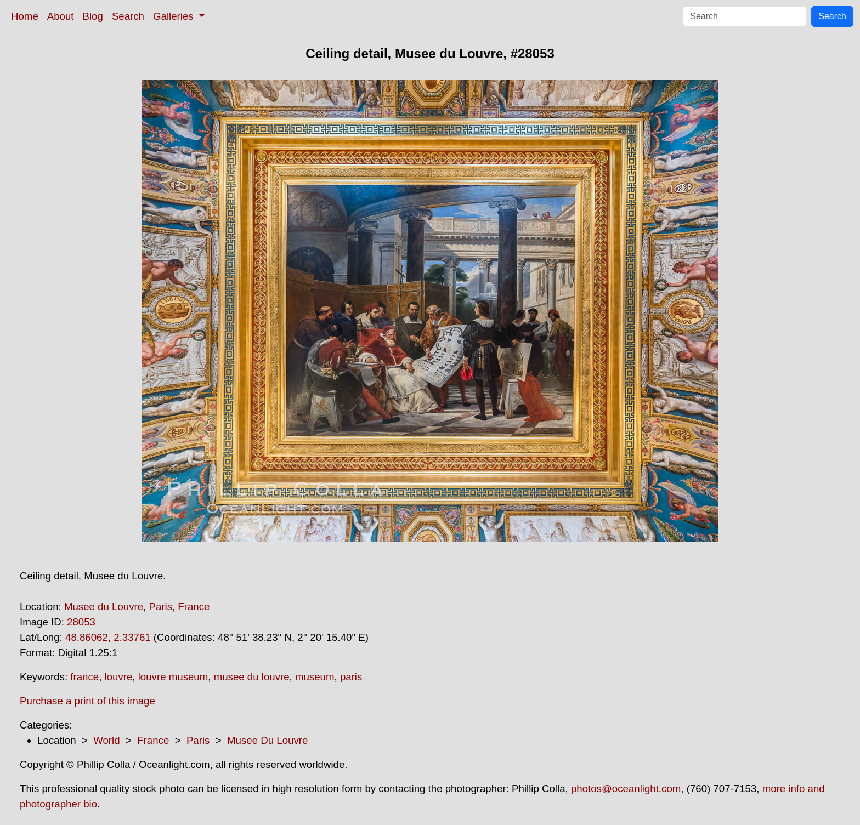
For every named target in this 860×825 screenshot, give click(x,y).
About (60, 16)
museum (315, 676)
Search (128, 16)
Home (24, 16)
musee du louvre (252, 676)
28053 (81, 622)
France (194, 606)
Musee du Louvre (103, 606)
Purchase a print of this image (87, 701)
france (84, 676)
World (106, 740)
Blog (93, 16)
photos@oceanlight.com (626, 788)
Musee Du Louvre (267, 740)
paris (351, 676)
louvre (119, 676)
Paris (160, 606)
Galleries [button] (174, 16)
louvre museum (173, 676)
